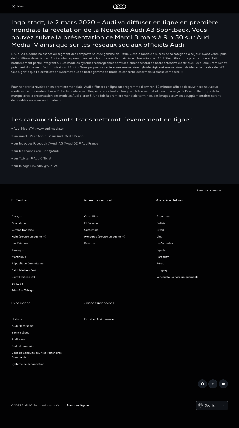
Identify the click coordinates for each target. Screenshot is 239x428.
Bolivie (161, 223)
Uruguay (162, 270)
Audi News (19, 339)
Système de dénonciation (28, 363)
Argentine (163, 216)
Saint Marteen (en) (24, 270)
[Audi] (17, 6)
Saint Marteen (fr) (23, 276)
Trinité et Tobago (23, 290)
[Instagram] (212, 383)
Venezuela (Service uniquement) (177, 276)
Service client (20, 332)
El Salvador (91, 223)
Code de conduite (23, 346)
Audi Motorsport (22, 325)
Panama (89, 243)
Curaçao (17, 216)
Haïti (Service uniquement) (29, 236)
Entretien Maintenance (99, 319)
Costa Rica (91, 216)
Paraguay (163, 256)
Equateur (163, 250)
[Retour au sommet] (212, 190)
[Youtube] (223, 383)
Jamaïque (18, 250)
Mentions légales (78, 405)
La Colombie (165, 243)
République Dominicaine (28, 263)
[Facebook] (202, 383)
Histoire (17, 319)
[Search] (223, 6)
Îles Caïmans (20, 243)
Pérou (160, 263)
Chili (159, 236)
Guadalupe (19, 223)
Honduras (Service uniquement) (104, 236)
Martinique (19, 256)
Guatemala (91, 229)
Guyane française (23, 229)
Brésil (160, 229)
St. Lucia (17, 283)
